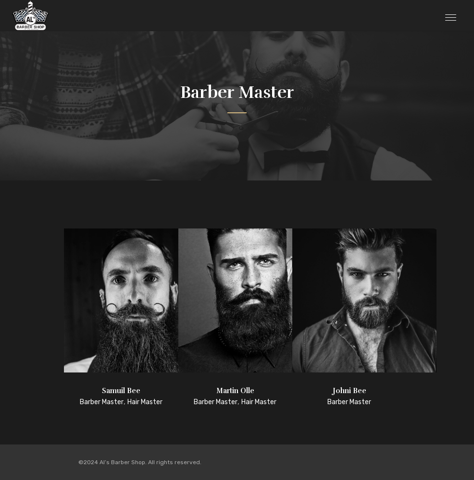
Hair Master (144, 402)
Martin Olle (235, 390)
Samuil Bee (121, 390)
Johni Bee (349, 390)
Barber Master (102, 402)
